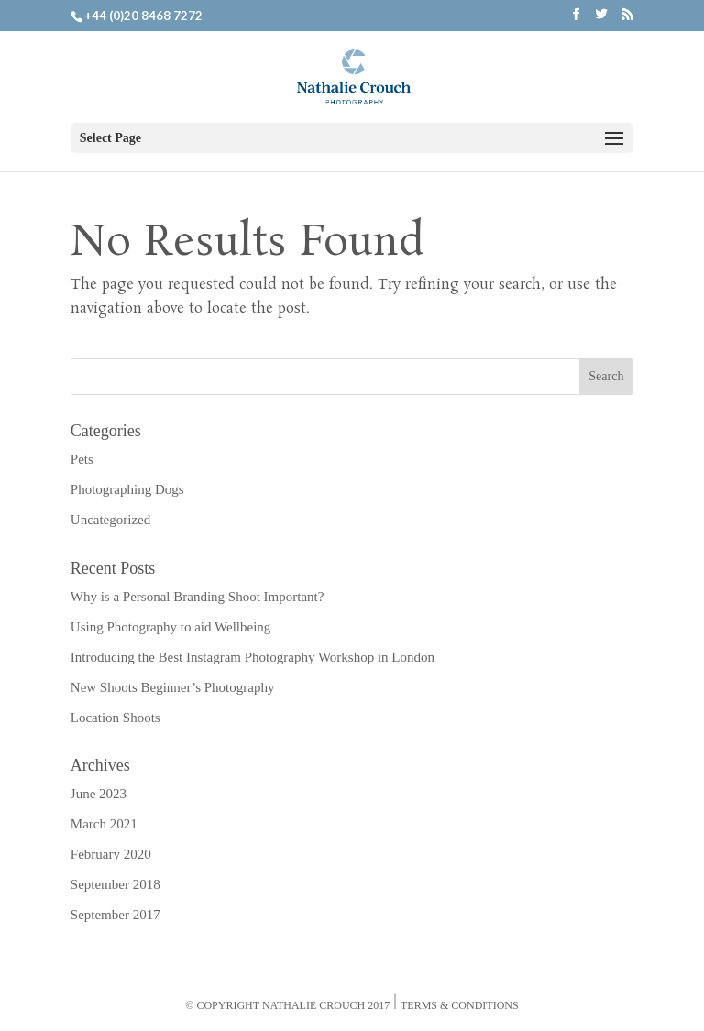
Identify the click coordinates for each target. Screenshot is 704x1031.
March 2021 (104, 824)
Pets (82, 459)
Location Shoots (115, 717)
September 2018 (115, 884)
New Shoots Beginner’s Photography (173, 687)
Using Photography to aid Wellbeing (171, 627)
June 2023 (98, 793)
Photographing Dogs (127, 489)
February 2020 (111, 854)
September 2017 (115, 914)
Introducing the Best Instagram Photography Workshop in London (252, 657)
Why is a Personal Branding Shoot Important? (197, 596)
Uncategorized (110, 519)
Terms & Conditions (460, 1005)
